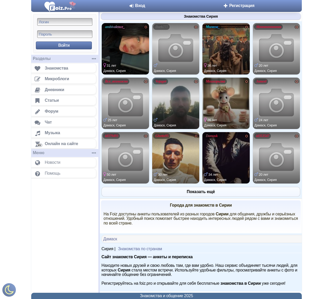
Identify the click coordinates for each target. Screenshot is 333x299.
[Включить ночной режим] (9, 291)
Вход (137, 5)
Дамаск (110, 239)
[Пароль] (64, 34)
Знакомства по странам (140, 249)
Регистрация (238, 5)
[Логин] (64, 22)
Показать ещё (201, 191)
